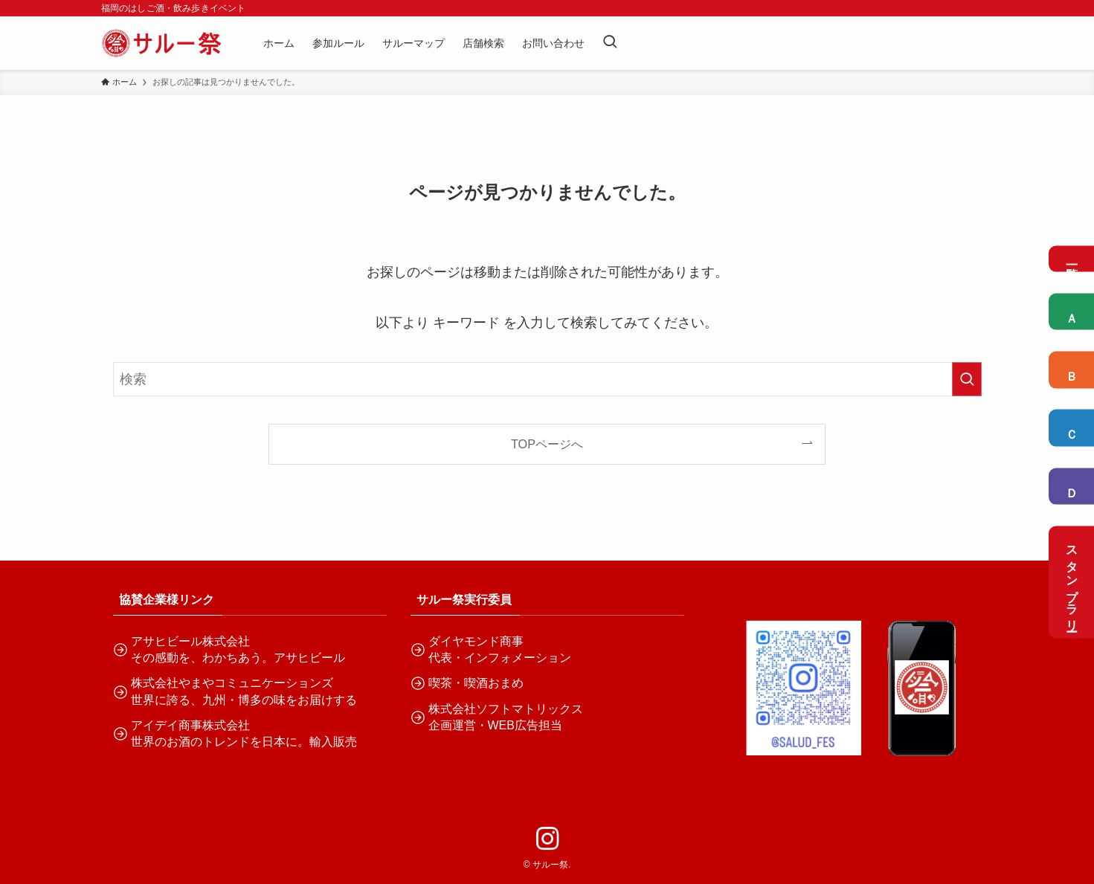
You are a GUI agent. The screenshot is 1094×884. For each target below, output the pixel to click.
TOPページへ (547, 444)
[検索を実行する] (967, 379)
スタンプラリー (1072, 582)
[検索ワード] (547, 379)
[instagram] (547, 838)
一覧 (1072, 258)
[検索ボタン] (609, 43)
